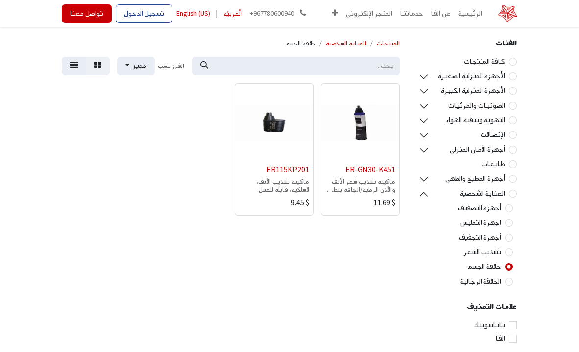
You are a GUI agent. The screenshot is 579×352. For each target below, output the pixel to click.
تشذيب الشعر (482, 252)
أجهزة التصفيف (479, 208)
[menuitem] (470, 13)
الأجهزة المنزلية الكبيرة (473, 91)
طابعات (493, 164)
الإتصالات (493, 135)
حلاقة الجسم (484, 267)
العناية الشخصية (482, 193)
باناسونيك (489, 325)
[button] (335, 13)
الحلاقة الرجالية (480, 281)
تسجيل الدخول (144, 13)
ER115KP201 (287, 170)
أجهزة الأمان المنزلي (477, 149)
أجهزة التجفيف (480, 237)
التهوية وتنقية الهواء (475, 120)
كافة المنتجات (484, 61)
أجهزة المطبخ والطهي (475, 179)
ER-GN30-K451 (370, 170)
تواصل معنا (86, 13)
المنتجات (388, 43)
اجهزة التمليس (480, 223)
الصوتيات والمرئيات (476, 105)
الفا (500, 338)
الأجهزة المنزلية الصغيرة (471, 76)
